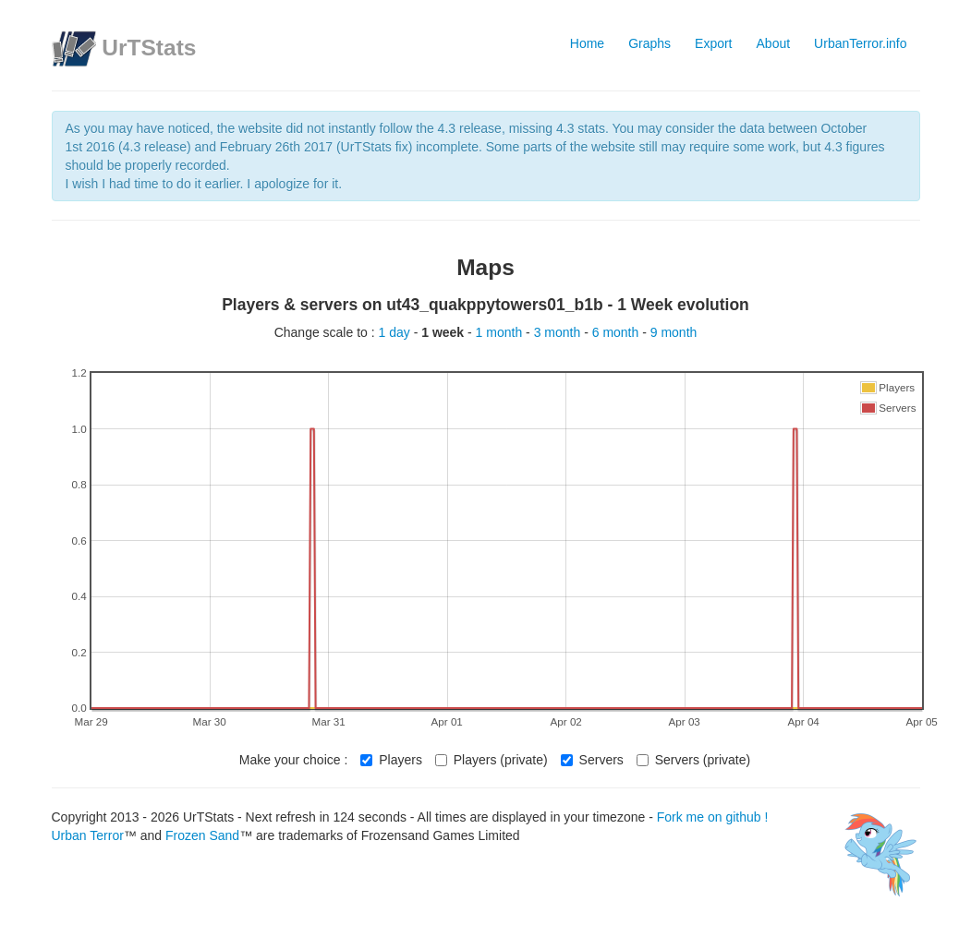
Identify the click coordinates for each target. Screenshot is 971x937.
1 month (501, 332)
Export (713, 43)
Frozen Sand (202, 835)
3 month (559, 332)
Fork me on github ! (713, 817)
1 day (396, 332)
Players (391, 759)
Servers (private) (693, 759)
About (774, 43)
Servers (592, 759)
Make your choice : (293, 759)
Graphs (649, 43)
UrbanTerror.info (860, 43)
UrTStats (149, 47)
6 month (617, 332)
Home (587, 43)
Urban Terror (88, 835)
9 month (674, 332)
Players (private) (491, 759)
